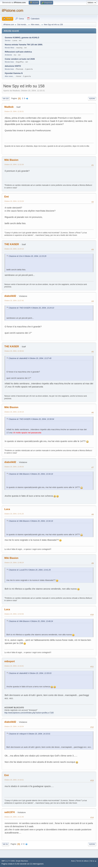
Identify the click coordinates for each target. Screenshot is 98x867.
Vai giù (6, 98)
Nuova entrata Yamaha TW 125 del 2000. (24, 44)
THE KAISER (11, 244)
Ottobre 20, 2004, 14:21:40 (14, 817)
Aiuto (73, 861)
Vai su (5, 844)
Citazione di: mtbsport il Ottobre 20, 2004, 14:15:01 (29, 734)
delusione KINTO (13, 66)
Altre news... (9, 76)
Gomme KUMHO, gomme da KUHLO (22, 37)
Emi (6, 196)
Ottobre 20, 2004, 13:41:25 (14, 514)
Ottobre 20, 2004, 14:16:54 (14, 726)
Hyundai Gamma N (14, 73)
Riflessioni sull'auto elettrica (18, 52)
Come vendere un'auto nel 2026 (20, 59)
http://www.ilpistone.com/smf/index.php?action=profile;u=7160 (29, 713)
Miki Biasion (11, 160)
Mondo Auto (9, 62)
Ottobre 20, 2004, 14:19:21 (14, 780)
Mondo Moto (9, 48)
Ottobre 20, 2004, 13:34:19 (14, 412)
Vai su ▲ (93, 861)
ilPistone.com (12, 10)
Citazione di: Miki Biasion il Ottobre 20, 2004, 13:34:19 (31, 474)
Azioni (92, 98)
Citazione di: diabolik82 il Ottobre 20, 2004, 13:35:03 (30, 673)
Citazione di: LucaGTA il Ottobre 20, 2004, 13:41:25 (30, 570)
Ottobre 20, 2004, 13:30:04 (14, 351)
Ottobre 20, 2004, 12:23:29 (14, 201)
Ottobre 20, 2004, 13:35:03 (14, 467)
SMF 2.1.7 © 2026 (8, 861)
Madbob (9, 107)
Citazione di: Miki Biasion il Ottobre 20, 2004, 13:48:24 (31, 621)
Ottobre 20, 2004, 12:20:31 (14, 111)
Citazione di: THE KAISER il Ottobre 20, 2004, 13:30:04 (31, 419)
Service (8, 40)
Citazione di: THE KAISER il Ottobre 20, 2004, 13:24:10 (31, 308)
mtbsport (9, 661)
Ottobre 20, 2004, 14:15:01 (14, 666)
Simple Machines (22, 861)
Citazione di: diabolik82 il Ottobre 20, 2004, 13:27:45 (30, 358)
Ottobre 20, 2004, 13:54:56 (14, 614)
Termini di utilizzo (82, 861)
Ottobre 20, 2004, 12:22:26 (14, 164)
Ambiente (8, 55)
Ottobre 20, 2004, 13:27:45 (14, 300)
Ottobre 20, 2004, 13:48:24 (14, 562)
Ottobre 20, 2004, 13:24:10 (14, 249)
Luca (7, 509)
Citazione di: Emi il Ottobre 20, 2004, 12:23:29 (27, 256)
